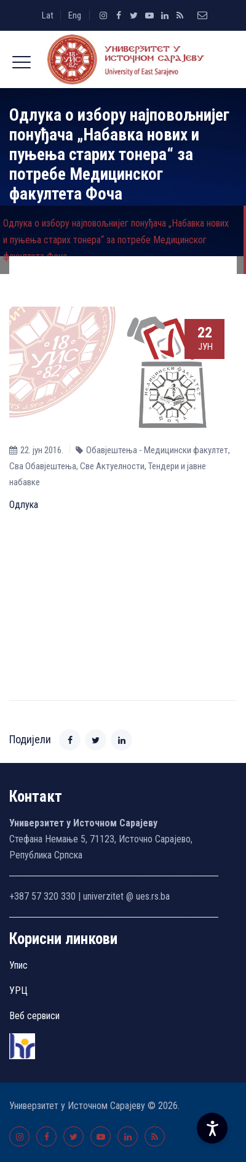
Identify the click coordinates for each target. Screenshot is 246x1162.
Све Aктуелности (112, 466)
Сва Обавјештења (42, 466)
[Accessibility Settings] (212, 1128)
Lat (48, 15)
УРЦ (18, 990)
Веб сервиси (34, 1016)
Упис (18, 965)
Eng (74, 15)
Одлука (23, 504)
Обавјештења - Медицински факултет (157, 450)
